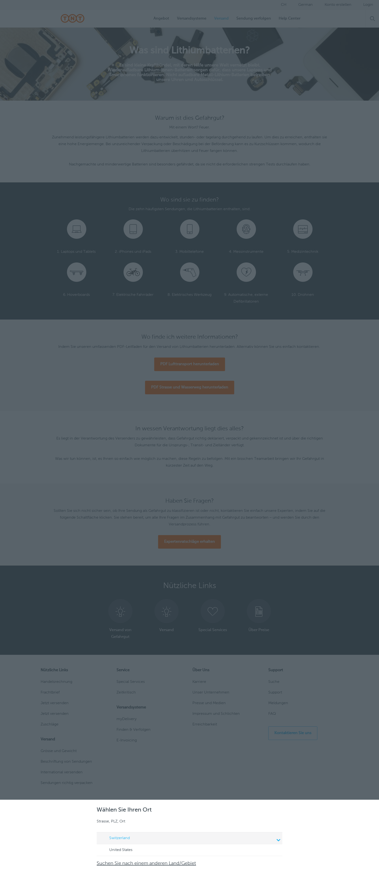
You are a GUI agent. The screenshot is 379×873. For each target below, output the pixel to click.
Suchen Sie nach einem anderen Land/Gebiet (146, 863)
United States (116, 850)
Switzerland (190, 838)
